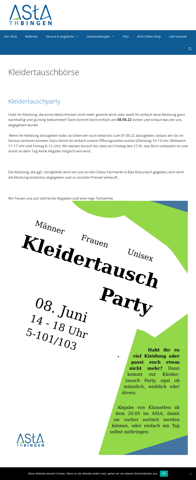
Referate (31, 36)
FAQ (126, 36)
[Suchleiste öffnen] (190, 48)
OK (164, 473)
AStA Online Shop (149, 36)
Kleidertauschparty (34, 101)
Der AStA (10, 36)
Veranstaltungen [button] (103, 36)
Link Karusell (178, 36)
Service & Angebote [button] (64, 36)
